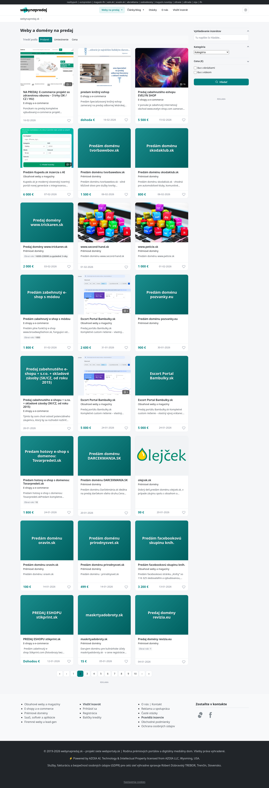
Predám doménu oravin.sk (40, 565)
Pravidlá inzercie (152, 717)
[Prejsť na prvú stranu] (60, 674)
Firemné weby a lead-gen (40, 722)
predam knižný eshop (95, 92)
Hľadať (221, 82)
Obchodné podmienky (155, 722)
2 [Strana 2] (80, 673)
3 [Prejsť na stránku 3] (87, 673)
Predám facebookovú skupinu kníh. (161, 565)
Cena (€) (198, 61)
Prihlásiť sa (90, 709)
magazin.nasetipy (163, 2)
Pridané (45, 39)
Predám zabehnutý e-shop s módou (46, 319)
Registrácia (90, 713)
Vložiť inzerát (92, 704)
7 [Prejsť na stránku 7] (114, 673)
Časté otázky (149, 713)
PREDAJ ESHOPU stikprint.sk (42, 639)
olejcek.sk (144, 480)
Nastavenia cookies (134, 782)
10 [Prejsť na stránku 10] (135, 673)
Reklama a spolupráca (155, 709)
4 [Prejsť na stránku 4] (94, 673)
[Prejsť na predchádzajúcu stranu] (66, 674)
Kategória (199, 46)
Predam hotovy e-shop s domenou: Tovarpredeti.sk (46, 481)
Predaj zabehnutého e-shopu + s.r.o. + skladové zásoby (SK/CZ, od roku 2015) (47, 403)
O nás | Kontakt (151, 704)
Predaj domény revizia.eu (155, 639)
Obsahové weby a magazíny (39, 176)
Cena (75, 39)
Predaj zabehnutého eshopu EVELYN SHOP (157, 93)
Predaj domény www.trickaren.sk (45, 247)
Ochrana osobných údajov (158, 726)
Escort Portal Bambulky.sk (98, 319)
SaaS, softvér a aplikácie (39, 717)
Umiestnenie (61, 39)
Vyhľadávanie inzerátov (207, 31)
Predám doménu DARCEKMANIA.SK (104, 480)
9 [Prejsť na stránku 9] (128, 673)
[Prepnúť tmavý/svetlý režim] (246, 10)
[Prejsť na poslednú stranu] (149, 674)
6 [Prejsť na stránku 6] (107, 673)
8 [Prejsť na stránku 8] (121, 673)
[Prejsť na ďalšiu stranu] (142, 674)
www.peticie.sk (148, 247)
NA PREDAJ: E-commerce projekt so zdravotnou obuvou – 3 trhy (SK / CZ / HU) (46, 95)
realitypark (72, 2)
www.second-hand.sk (95, 247)
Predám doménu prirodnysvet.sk (102, 565)
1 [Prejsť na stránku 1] (73, 673)
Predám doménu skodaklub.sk (158, 172)
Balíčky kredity (92, 717)
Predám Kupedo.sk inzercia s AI (44, 172)
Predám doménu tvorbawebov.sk (103, 172)
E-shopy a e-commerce (36, 103)
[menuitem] (112, 10)
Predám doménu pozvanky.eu (158, 319)
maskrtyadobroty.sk (94, 639)
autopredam (85, 2)
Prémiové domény (91, 176)
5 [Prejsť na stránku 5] (101, 673)
